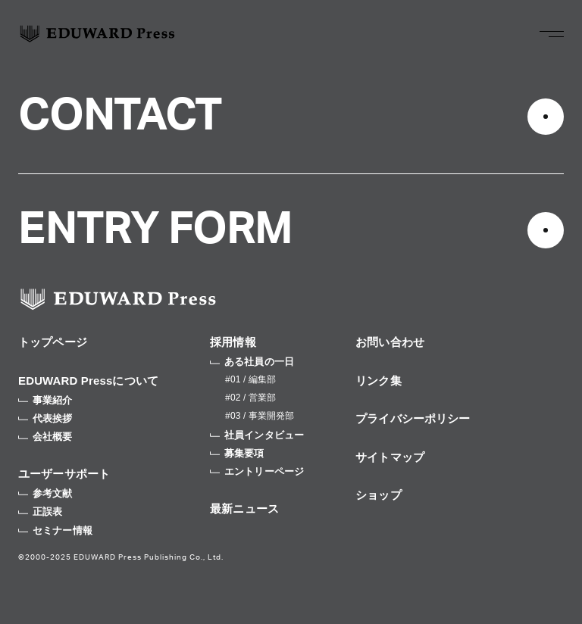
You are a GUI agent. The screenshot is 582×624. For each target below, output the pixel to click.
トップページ (52, 341)
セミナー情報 (55, 530)
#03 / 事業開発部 (259, 415)
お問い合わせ (389, 341)
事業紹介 (45, 400)
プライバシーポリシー (413, 418)
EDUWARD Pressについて (88, 380)
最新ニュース (244, 508)
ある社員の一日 (252, 361)
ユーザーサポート (64, 473)
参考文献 (45, 493)
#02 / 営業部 (250, 397)
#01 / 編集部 (250, 379)
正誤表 (40, 511)
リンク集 (378, 380)
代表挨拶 (45, 418)
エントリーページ (257, 471)
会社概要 (45, 436)
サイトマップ (389, 457)
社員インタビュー (257, 435)
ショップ (378, 494)
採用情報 (233, 341)
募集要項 (237, 453)
